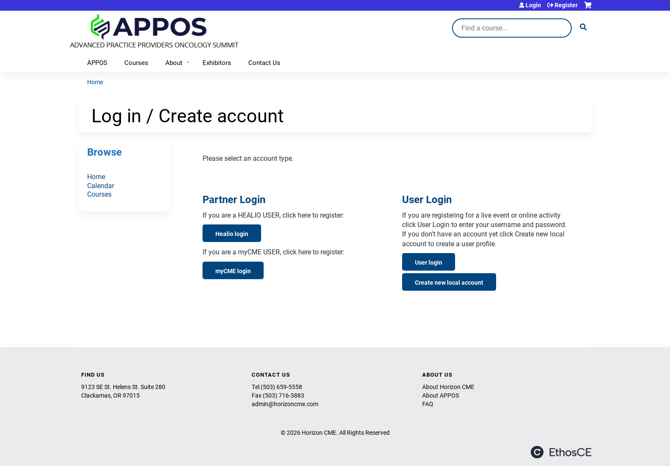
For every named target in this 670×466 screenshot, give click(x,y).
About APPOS (440, 395)
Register (566, 5)
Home (95, 82)
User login (428, 262)
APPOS (97, 62)
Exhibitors (217, 62)
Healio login (231, 234)
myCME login (233, 271)
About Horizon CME (448, 387)
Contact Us (264, 62)
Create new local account (449, 282)
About (173, 62)
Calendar (100, 185)
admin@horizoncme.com (285, 404)
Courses (136, 62)
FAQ (427, 404)
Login (533, 5)
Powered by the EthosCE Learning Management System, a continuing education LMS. (561, 452)
